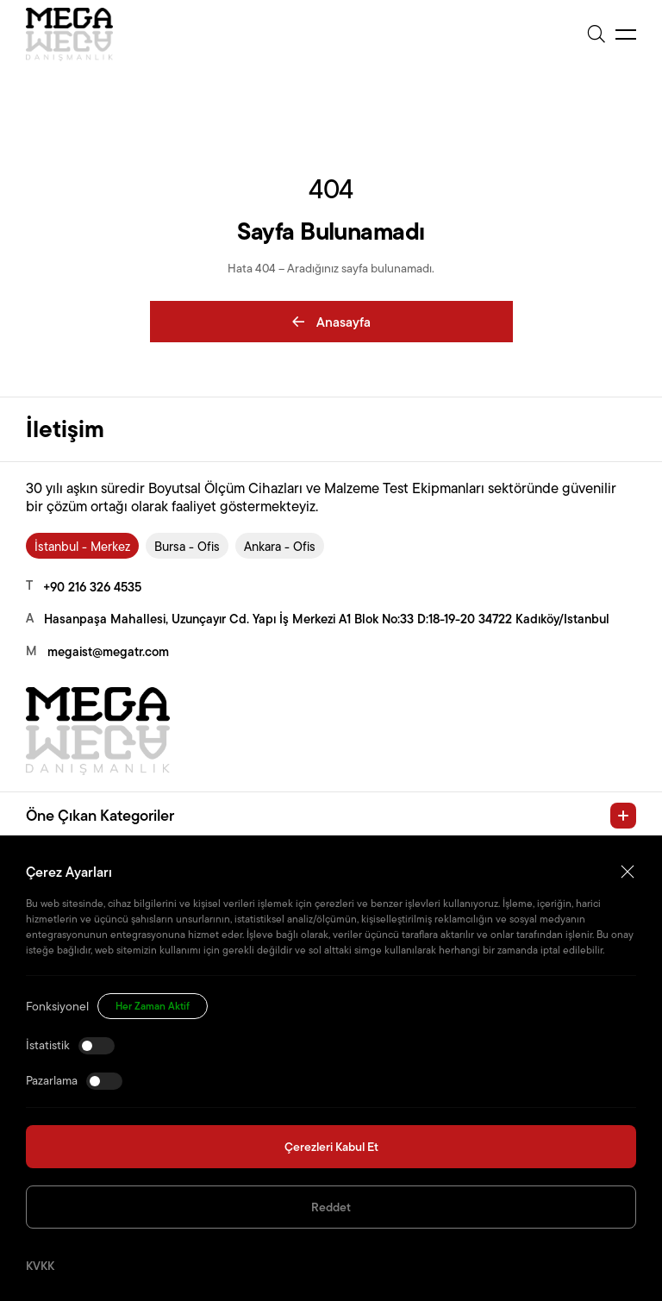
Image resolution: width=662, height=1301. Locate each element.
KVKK (40, 1265)
